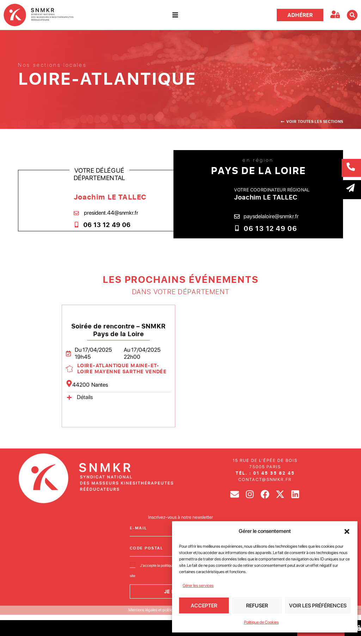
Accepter (204, 605)
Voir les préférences (318, 605)
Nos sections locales (52, 65)
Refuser (257, 605)
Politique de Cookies (261, 622)
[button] (346, 531)
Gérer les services (198, 585)
